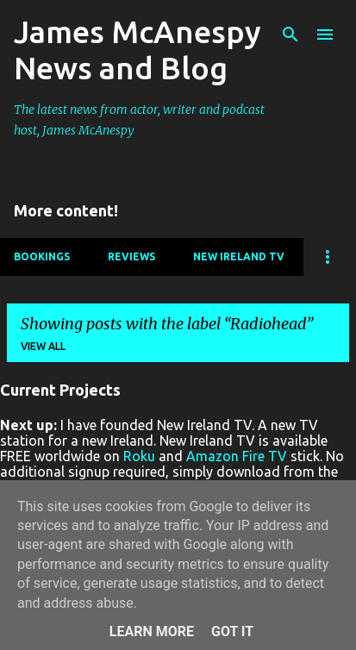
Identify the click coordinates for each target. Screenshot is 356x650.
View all (43, 346)
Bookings (42, 256)
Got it (232, 631)
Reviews (131, 256)
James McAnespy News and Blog (137, 49)
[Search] (290, 34)
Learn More (151, 631)
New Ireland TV (238, 256)
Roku (139, 456)
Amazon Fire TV (236, 456)
